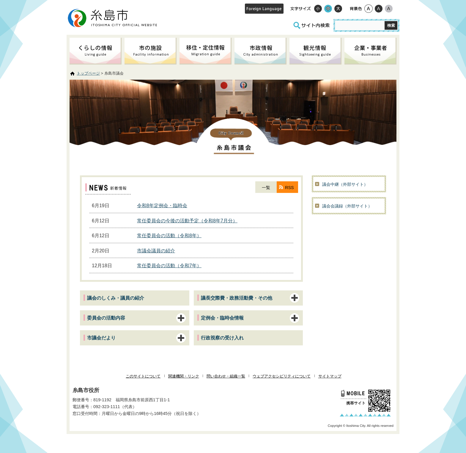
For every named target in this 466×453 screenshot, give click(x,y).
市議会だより (101, 337)
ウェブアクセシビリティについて (282, 376)
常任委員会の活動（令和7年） (169, 265)
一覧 (266, 187)
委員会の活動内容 (106, 317)
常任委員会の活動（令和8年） (169, 235)
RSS (289, 187)
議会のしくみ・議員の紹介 (115, 298)
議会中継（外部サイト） (345, 184)
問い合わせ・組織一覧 (226, 376)
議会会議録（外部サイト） (347, 206)
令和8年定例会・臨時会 (162, 205)
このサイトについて (143, 376)
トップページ (88, 73)
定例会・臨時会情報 (222, 317)
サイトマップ (329, 376)
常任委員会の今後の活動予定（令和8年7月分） (187, 220)
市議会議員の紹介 (156, 250)
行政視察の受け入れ (222, 337)
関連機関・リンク (183, 376)
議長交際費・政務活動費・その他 (236, 298)
